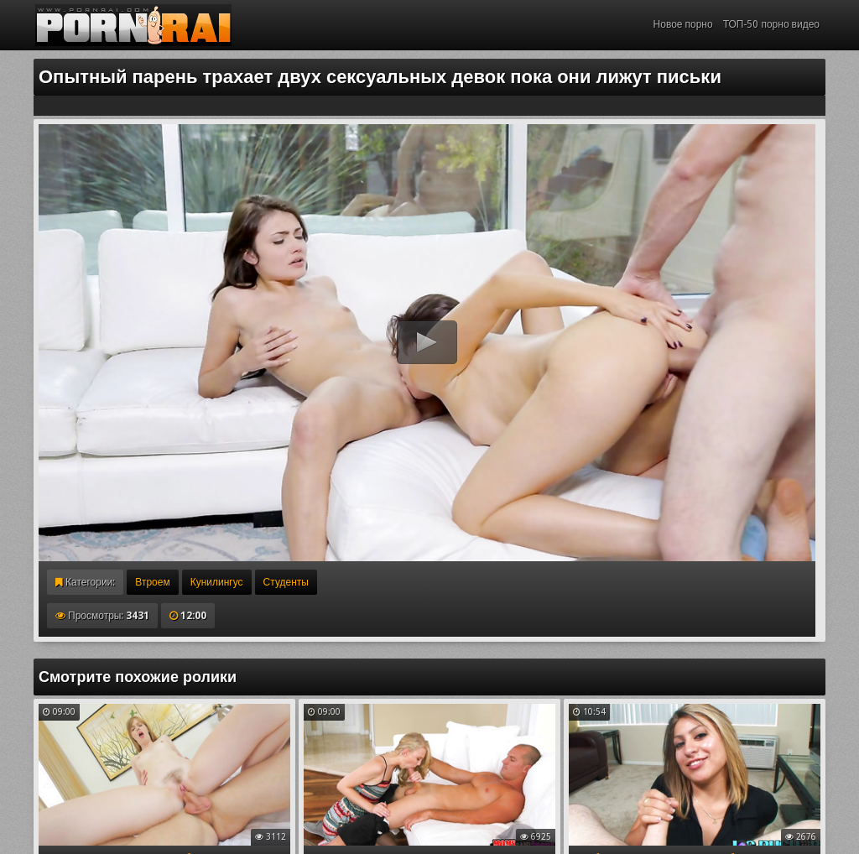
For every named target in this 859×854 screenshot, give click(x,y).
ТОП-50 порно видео (771, 24)
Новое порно (683, 24)
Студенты (286, 582)
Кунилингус (216, 582)
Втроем (152, 582)
